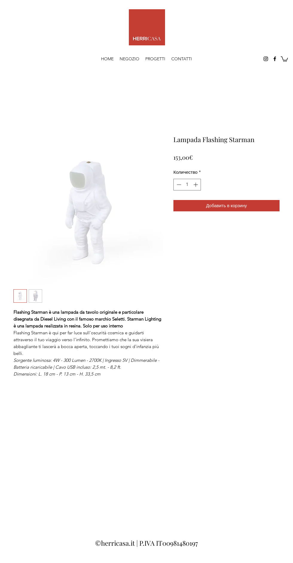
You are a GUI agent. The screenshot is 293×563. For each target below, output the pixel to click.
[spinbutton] (187, 184)
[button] (284, 59)
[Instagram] (266, 59)
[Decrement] (178, 184)
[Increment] (196, 184)
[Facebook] (275, 59)
